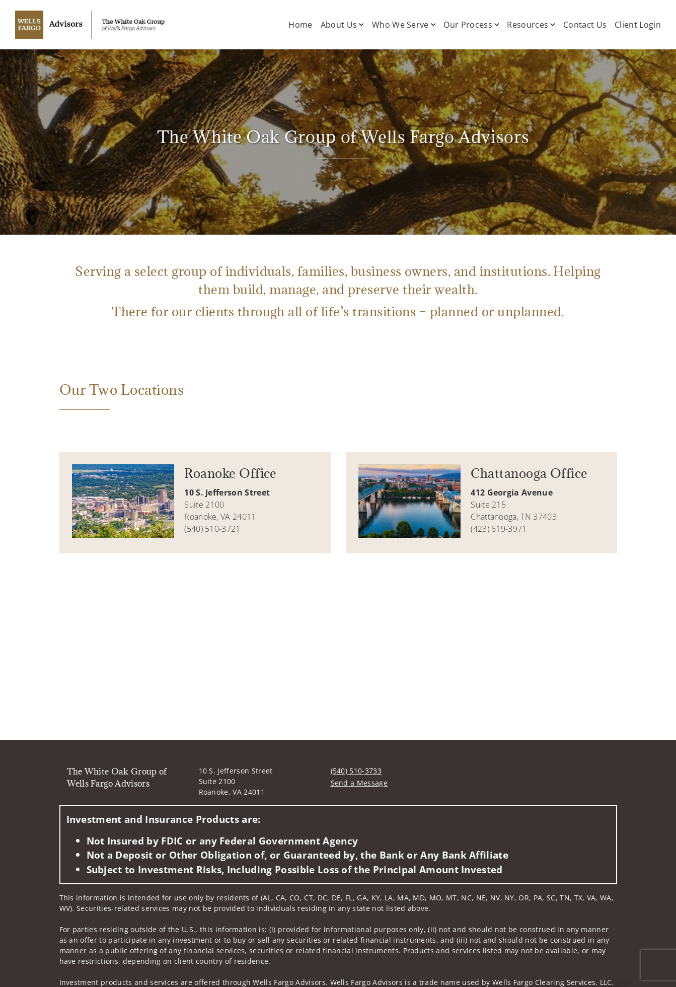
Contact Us (585, 24)
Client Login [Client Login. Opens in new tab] (638, 24)
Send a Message (359, 783)
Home (300, 24)
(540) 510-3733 (356, 771)
